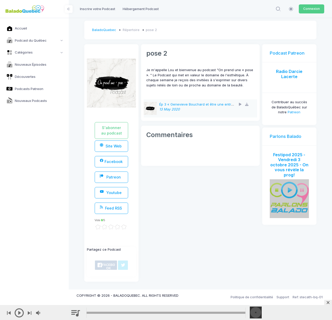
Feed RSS (111, 207)
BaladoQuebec (104, 30)
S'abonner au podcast (111, 130)
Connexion (311, 9)
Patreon (110, 176)
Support (282, 297)
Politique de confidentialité (252, 297)
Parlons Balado (285, 136)
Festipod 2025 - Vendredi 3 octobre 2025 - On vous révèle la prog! (289, 164)
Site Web (111, 145)
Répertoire (131, 30)
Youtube (111, 192)
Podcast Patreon (287, 53)
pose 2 (151, 30)
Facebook (111, 161)
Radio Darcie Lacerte (289, 74)
